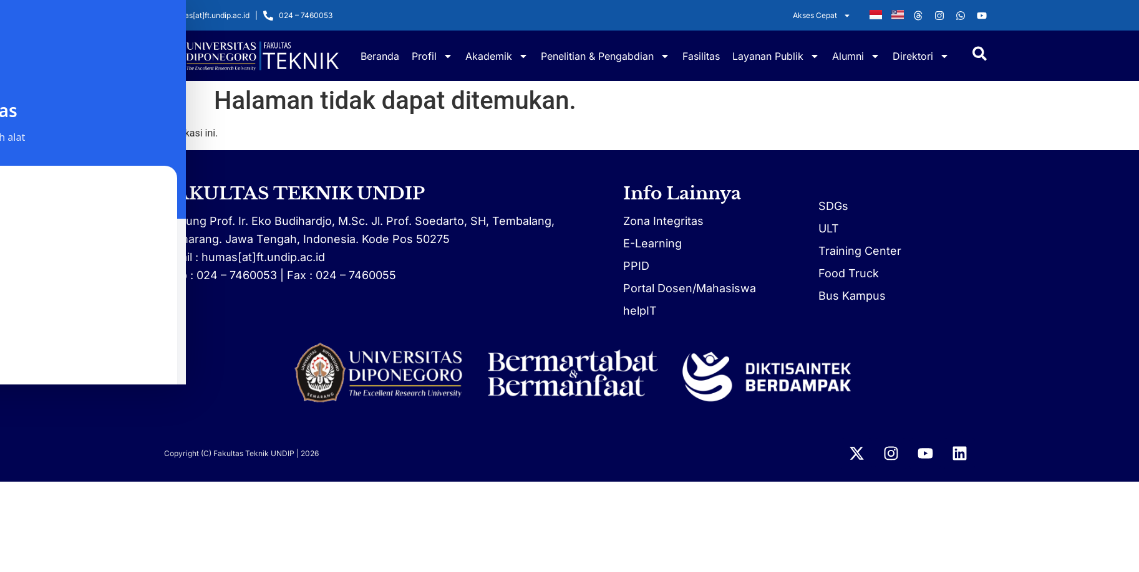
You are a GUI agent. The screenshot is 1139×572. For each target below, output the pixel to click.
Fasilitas (701, 56)
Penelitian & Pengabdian (605, 56)
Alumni (856, 56)
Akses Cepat (822, 16)
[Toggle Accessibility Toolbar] (28, 365)
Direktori (921, 56)
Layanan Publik (776, 56)
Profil (432, 56)
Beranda (380, 56)
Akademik (496, 56)
